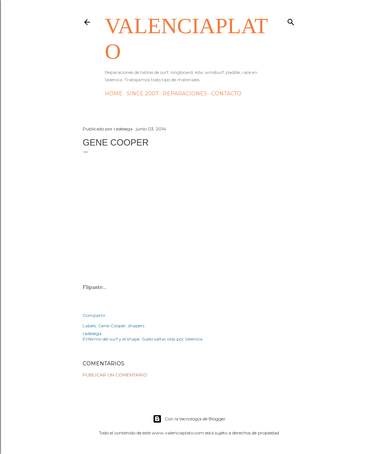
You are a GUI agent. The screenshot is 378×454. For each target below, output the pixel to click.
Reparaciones (185, 93)
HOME (114, 93)
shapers (136, 325)
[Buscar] (290, 20)
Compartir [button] (94, 315)
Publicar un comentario (115, 375)
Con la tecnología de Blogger (189, 418)
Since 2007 (143, 93)
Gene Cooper (112, 325)
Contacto (226, 93)
